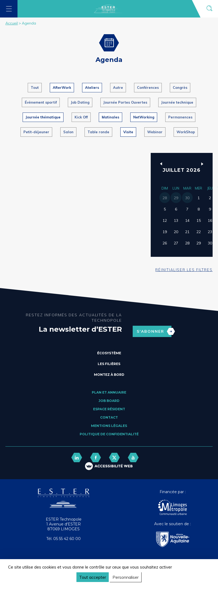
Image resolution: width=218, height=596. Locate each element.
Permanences (180, 117)
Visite (128, 132)
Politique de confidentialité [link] (33, 587)
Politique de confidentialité (109, 434)
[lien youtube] (133, 457)
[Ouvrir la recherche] (209, 8)
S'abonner (154, 331)
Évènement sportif (41, 102)
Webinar (155, 132)
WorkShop (186, 132)
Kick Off (81, 117)
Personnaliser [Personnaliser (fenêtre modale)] (125, 577)
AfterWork (62, 87)
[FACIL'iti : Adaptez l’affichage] (109, 466)
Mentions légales (109, 426)
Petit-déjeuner (36, 132)
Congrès (180, 87)
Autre (118, 87)
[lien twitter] (114, 457)
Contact (109, 417)
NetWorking (143, 117)
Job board (109, 401)
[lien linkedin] (76, 457)
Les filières (109, 364)
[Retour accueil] (63, 507)
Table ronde (98, 132)
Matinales (110, 117)
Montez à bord (109, 375)
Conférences (148, 87)
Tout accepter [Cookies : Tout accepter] (92, 577)
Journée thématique (43, 117)
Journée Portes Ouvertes (125, 102)
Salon (68, 132)
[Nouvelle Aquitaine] (172, 540)
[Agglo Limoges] (172, 508)
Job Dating (80, 102)
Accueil (11, 23)
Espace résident (109, 409)
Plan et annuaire (109, 392)
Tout (35, 87)
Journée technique (177, 102)
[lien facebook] (95, 457)
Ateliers (92, 87)
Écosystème (109, 353)
